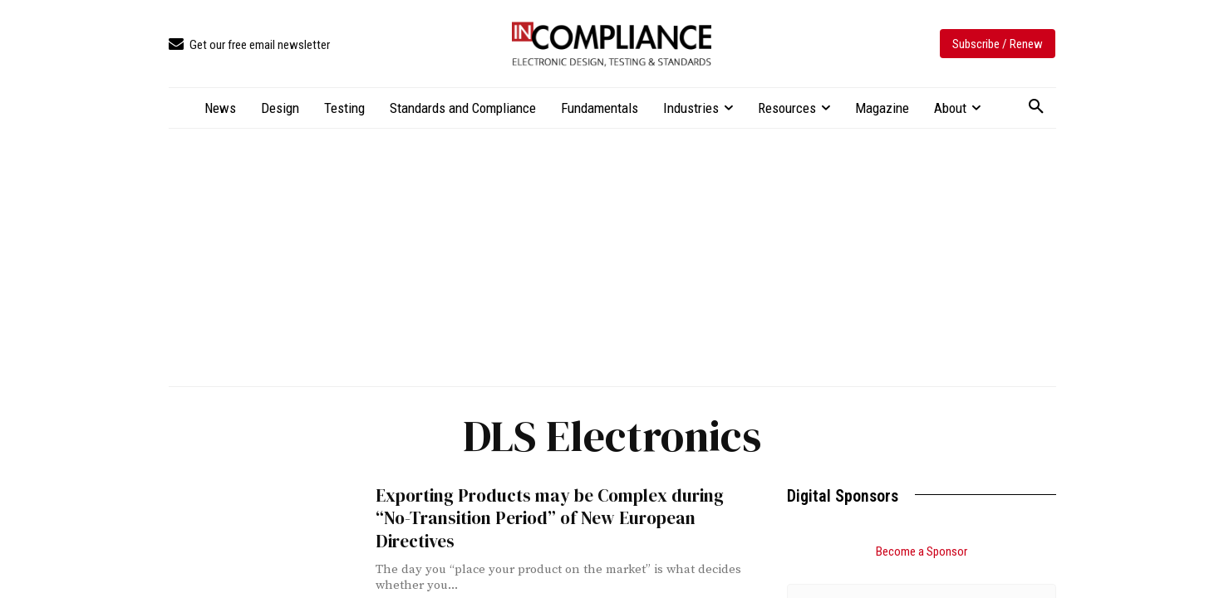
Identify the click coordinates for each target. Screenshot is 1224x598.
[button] (1036, 107)
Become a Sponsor (921, 551)
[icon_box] (249, 45)
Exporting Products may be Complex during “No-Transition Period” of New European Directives (549, 518)
